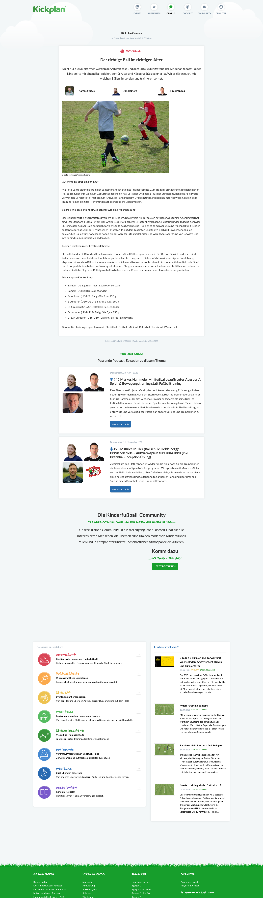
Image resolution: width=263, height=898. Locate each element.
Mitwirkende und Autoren (47, 893)
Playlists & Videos (190, 885)
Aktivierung (130, 51)
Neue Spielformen (141, 881)
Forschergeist (90, 889)
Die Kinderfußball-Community (49, 889)
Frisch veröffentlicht (166, 646)
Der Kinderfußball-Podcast (47, 885)
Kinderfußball (40, 881)
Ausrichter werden (190, 881)
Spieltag (87, 893)
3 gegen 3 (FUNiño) (141, 889)
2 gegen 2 (136, 885)
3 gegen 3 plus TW (141, 893)
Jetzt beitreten (165, 566)
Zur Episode (120, 424)
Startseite (87, 881)
